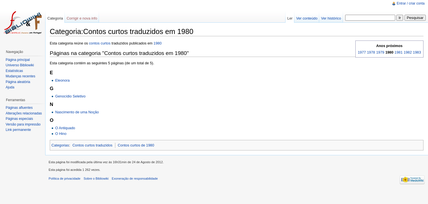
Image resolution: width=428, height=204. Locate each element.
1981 (399, 52)
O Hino (60, 133)
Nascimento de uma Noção (77, 112)
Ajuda (10, 87)
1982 (408, 52)
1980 (157, 43)
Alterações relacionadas (24, 113)
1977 (362, 52)
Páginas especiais (19, 119)
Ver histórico (331, 18)
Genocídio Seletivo (70, 96)
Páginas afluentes (19, 108)
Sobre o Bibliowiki (96, 178)
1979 (380, 52)
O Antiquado (65, 128)
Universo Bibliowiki (20, 65)
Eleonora (62, 80)
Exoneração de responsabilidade (135, 178)
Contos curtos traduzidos (92, 145)
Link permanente (18, 130)
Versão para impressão (23, 124)
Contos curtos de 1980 (136, 145)
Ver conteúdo (306, 18)
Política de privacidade (65, 178)
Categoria (55, 18)
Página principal (18, 60)
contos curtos (100, 43)
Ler (290, 18)
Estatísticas (14, 71)
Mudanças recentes (20, 76)
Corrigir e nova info (82, 18)
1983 (417, 52)
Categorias (60, 145)
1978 (371, 52)
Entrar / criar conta (411, 3)
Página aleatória (18, 82)
